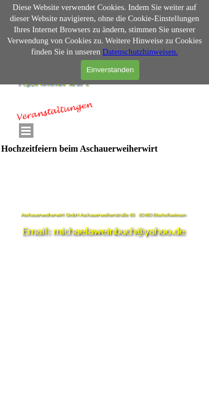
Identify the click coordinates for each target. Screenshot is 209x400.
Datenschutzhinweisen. (140, 51)
